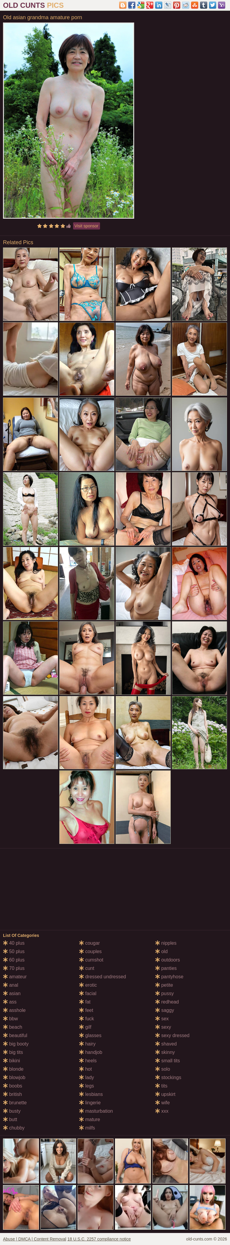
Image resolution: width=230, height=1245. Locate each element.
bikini (11, 1060)
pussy (164, 993)
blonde (13, 1069)
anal (10, 985)
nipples (165, 943)
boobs (12, 1085)
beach (12, 1027)
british (12, 1094)
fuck (86, 1018)
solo (162, 1069)
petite (164, 985)
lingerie (90, 1102)
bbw (10, 1018)
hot (85, 1069)
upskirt (165, 1094)
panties (166, 968)
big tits (13, 1052)
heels (88, 1060)
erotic (88, 985)
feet (86, 1010)
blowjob (14, 1077)
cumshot (91, 959)
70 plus (14, 968)
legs (86, 1085)
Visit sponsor (87, 226)
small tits (167, 1060)
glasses (90, 1035)
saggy (164, 1010)
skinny (165, 1052)
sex (162, 1018)
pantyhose (169, 976)
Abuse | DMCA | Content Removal (34, 1239)
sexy (163, 1027)
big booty (15, 1043)
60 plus (14, 959)
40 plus (14, 943)
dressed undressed (102, 976)
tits (161, 1085)
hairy (87, 1043)
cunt (86, 968)
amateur (15, 976)
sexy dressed (172, 1035)
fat (84, 1001)
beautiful (15, 1035)
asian (12, 993)
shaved (166, 1043)
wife (162, 1102)
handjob (90, 1052)
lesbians (91, 1094)
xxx (161, 1111)
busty (12, 1111)
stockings (168, 1077)
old (161, 951)
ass (9, 1001)
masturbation (96, 1111)
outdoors (167, 959)
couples (90, 951)
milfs (87, 1127)
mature (89, 1119)
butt (10, 1119)
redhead (167, 1001)
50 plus (14, 951)
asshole (14, 1010)
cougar (89, 943)
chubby (14, 1127)
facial (87, 993)
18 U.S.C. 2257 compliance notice (99, 1239)
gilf (85, 1027)
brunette (15, 1102)
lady (86, 1077)
